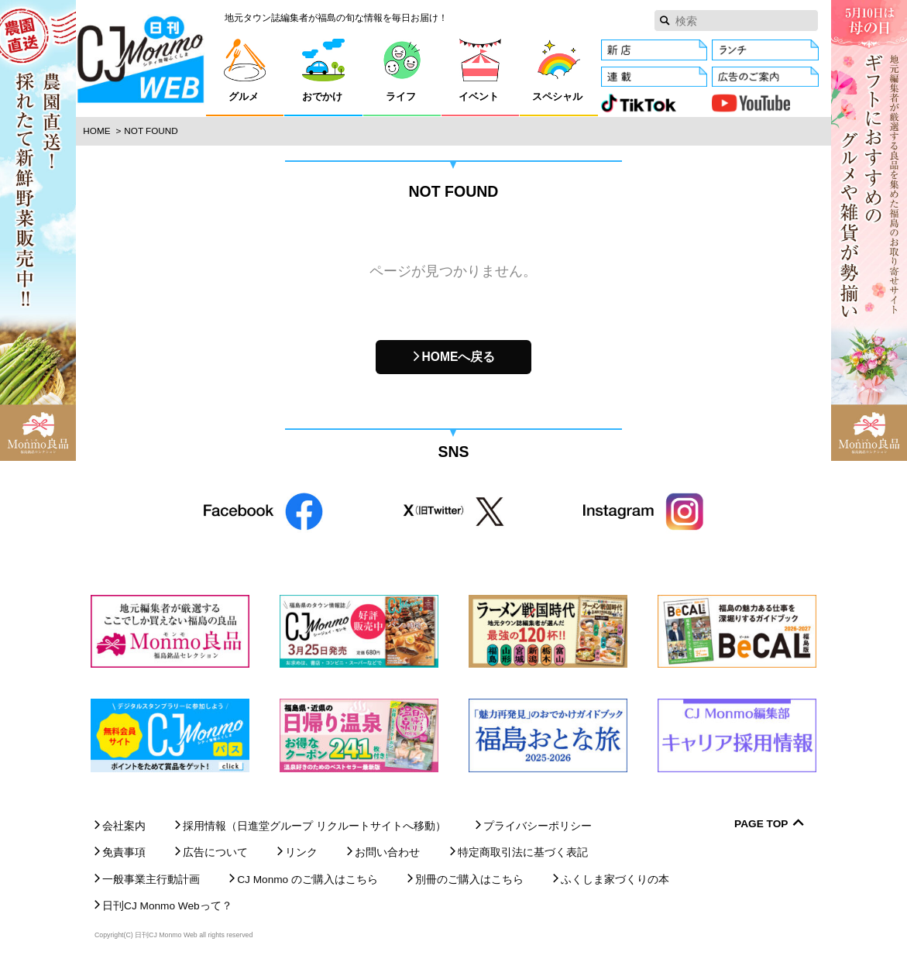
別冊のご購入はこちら (469, 879)
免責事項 (124, 852)
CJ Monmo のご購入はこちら (307, 879)
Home (96, 130)
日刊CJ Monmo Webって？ (167, 906)
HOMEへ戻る (459, 356)
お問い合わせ (387, 852)
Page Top (761, 824)
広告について (215, 852)
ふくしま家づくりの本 (615, 879)
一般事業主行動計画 (151, 879)
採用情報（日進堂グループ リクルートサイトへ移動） (314, 826)
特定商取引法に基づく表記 (523, 852)
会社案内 (124, 826)
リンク (301, 852)
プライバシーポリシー (537, 826)
